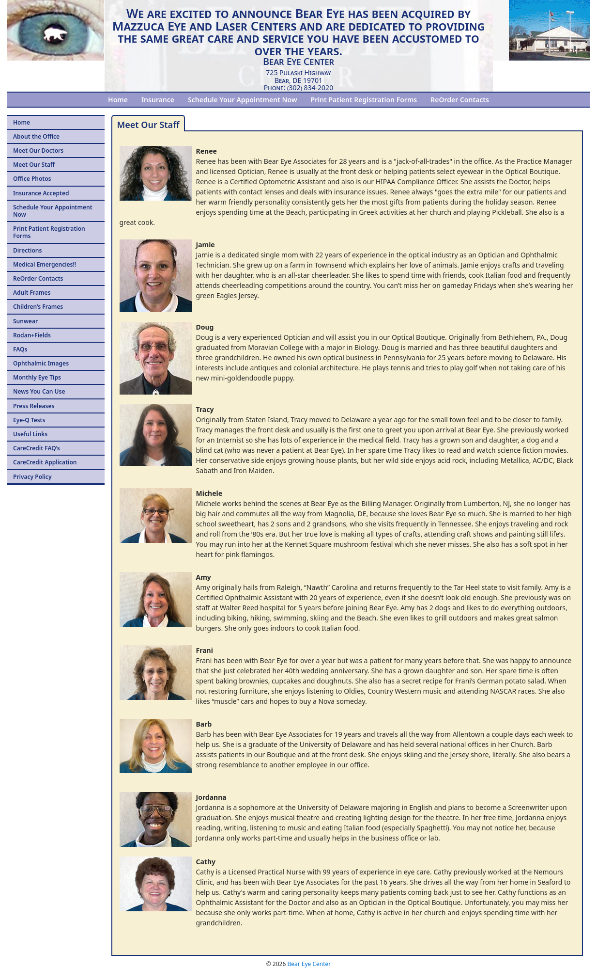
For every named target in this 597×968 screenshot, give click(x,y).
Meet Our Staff (34, 164)
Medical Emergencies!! (44, 264)
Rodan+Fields (32, 335)
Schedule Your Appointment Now (242, 99)
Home (118, 99)
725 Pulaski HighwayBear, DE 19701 (298, 76)
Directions (27, 250)
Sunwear (25, 321)
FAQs (20, 349)
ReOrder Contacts (459, 99)
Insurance (157, 99)
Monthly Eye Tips (37, 377)
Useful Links (30, 434)
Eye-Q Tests (29, 420)
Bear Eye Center (309, 964)
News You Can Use (39, 391)
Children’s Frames (38, 306)
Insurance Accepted (41, 193)
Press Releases (33, 406)
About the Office (36, 136)
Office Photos (32, 179)
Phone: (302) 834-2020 (298, 87)
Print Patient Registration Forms (364, 99)
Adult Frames (32, 292)
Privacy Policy (32, 477)
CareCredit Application (45, 462)
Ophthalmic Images (41, 363)
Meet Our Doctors (38, 150)
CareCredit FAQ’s (36, 448)
